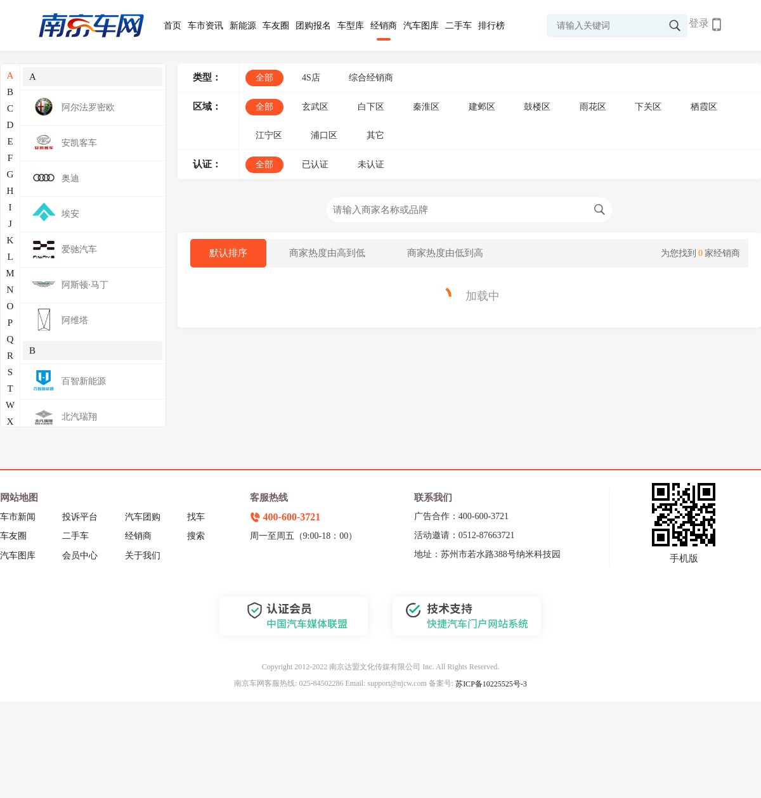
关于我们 (142, 555)
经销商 (383, 25)
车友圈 (276, 25)
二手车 (458, 25)
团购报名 (313, 25)
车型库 (350, 25)
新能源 (243, 25)
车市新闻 (18, 517)
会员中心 (80, 555)
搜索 (196, 536)
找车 (196, 517)
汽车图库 (421, 25)
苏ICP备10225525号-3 (491, 683)
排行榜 (491, 25)
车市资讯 (205, 25)
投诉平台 (80, 517)
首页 (172, 25)
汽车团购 (142, 517)
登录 (699, 23)
